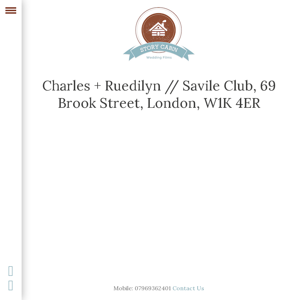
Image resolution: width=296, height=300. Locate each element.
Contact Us (188, 288)
